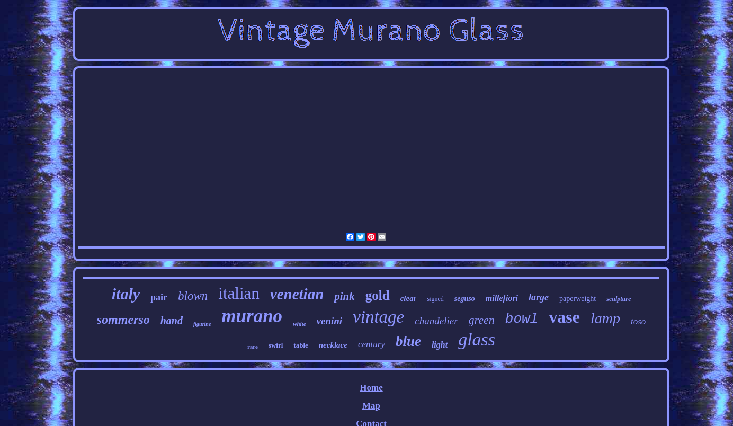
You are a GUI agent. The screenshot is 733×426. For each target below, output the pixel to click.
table (300, 345)
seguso (464, 299)
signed (435, 299)
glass (476, 339)
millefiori (502, 298)
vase (564, 316)
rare (252, 346)
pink (344, 296)
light (440, 344)
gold (377, 295)
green (482, 319)
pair (158, 297)
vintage (378, 316)
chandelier (436, 320)
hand (171, 320)
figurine (202, 324)
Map (371, 406)
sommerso (123, 319)
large (539, 297)
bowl (521, 319)
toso (638, 321)
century (371, 344)
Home (371, 388)
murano (251, 316)
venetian (297, 294)
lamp (605, 318)
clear (408, 298)
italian (238, 293)
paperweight (577, 299)
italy (126, 294)
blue (408, 341)
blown (193, 296)
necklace (333, 345)
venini (330, 320)
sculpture (618, 299)
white (299, 324)
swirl (276, 345)
